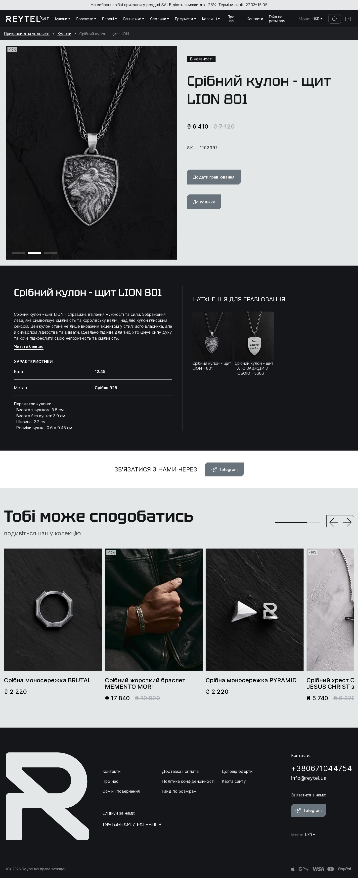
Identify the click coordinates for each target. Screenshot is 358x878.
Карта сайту (234, 781)
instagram (116, 824)
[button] (333, 522)
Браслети (86, 19)
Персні (109, 19)
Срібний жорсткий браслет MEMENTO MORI (145, 683)
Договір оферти (237, 771)
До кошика (204, 201)
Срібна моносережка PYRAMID (251, 680)
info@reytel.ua (308, 778)
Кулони (62, 19)
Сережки (159, 19)
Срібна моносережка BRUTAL (47, 680)
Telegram (224, 469)
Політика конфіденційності (188, 781)
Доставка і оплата (180, 771)
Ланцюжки (133, 19)
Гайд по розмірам (277, 19)
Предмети (185, 19)
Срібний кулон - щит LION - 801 (211, 366)
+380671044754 (321, 768)
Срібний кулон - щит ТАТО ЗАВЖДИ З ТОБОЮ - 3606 (254, 368)
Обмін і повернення (121, 791)
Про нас (231, 19)
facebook (149, 824)
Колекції (211, 19)
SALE (45, 19)
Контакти (255, 19)
